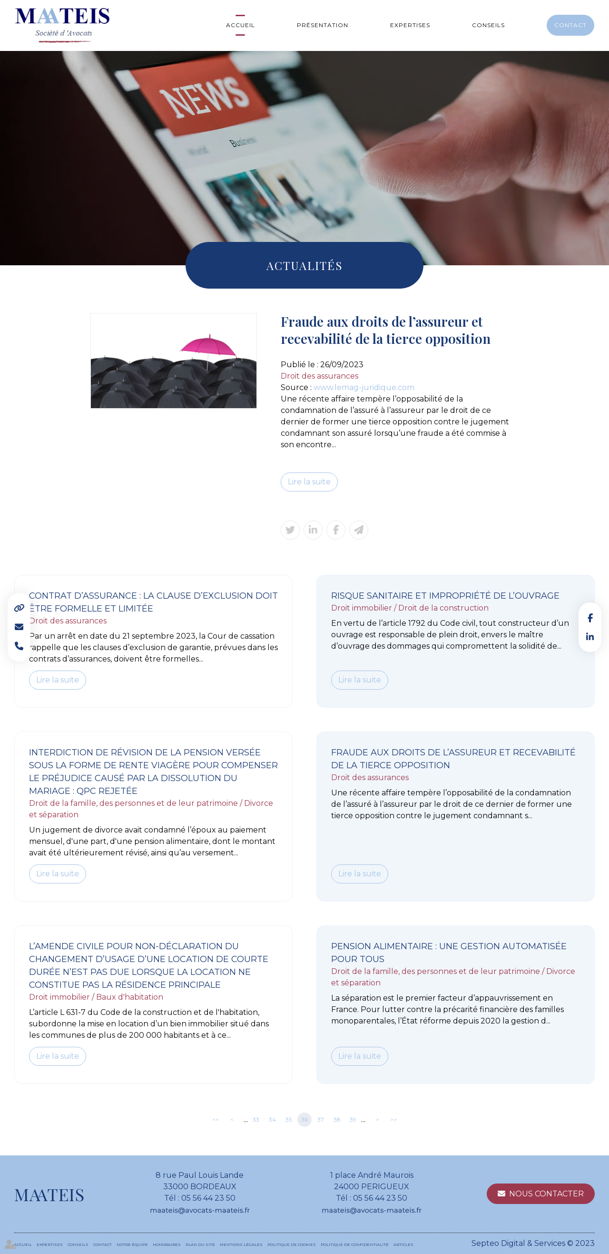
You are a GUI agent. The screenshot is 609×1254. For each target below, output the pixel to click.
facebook (590, 617)
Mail (19, 627)
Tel (19, 646)
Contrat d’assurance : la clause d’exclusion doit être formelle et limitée (153, 602)
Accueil (240, 25)
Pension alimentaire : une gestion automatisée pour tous (449, 952)
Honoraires (167, 1244)
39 (353, 1119)
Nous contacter (546, 1193)
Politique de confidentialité (355, 1244)
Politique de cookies (291, 1244)
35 (288, 1119)
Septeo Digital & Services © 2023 (533, 1243)
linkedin (590, 636)
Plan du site (200, 1244)
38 (337, 1119)
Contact (570, 25)
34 (272, 1119)
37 (320, 1119)
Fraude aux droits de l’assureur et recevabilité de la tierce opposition (453, 759)
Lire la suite (309, 481)
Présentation (322, 25)
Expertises (410, 25)
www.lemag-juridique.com (364, 387)
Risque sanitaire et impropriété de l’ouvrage (445, 596)
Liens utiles (19, 608)
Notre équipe (132, 1244)
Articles (403, 1244)
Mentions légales (241, 1244)
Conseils (488, 25)
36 (304, 1119)
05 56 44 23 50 (208, 1198)
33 (256, 1119)
